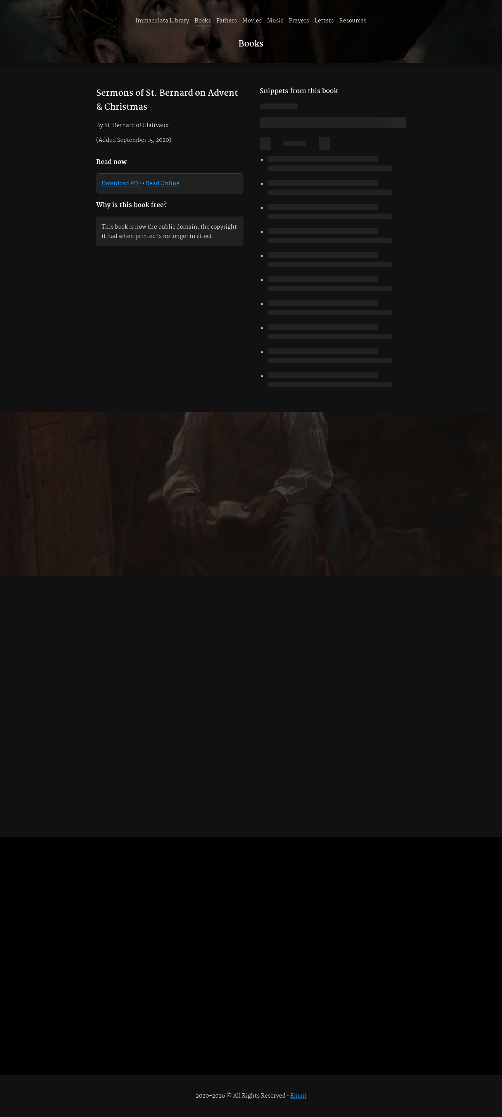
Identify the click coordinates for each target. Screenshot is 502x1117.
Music (275, 21)
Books (203, 21)
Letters (324, 21)
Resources (352, 21)
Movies (252, 21)
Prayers (299, 21)
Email (298, 1096)
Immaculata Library (162, 21)
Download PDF (121, 183)
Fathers (226, 21)
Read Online (162, 183)
